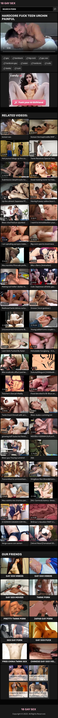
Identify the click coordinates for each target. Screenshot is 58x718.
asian (25, 63)
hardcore (37, 63)
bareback (19, 58)
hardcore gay (11, 63)
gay (7, 58)
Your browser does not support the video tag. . (29, 39)
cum (19, 68)
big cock (32, 58)
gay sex (44, 58)
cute (49, 63)
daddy (8, 68)
